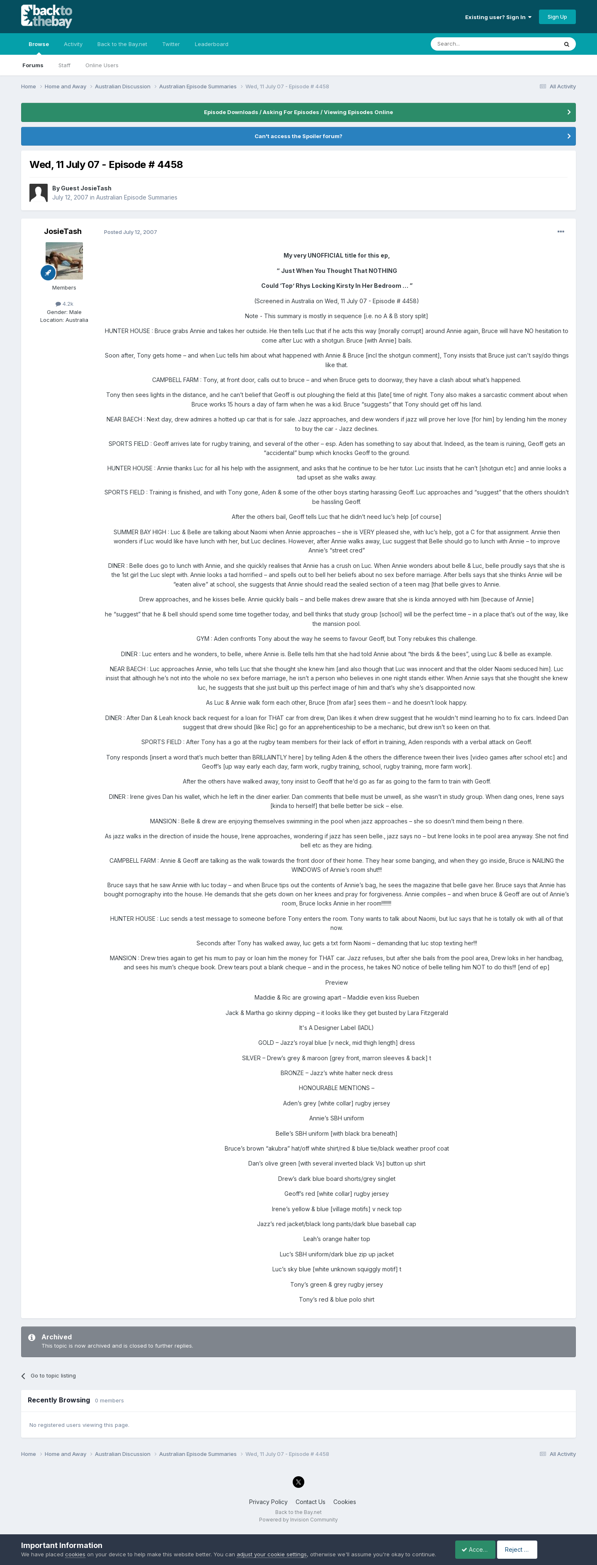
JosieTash (63, 231)
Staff (64, 65)
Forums (33, 65)
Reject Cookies (545, 1545)
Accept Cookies (479, 1545)
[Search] (473, 44)
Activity (73, 44)
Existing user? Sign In (498, 17)
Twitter (171, 44)
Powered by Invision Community (298, 1519)
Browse (39, 48)
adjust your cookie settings (272, 1546)
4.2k (64, 303)
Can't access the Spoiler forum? (298, 136)
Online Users (102, 65)
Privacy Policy (268, 1501)
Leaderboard (211, 44)
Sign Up (557, 16)
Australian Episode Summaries (136, 197)
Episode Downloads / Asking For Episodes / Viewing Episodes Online (298, 112)
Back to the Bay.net (122, 44)
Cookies (344, 1501)
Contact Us (310, 1501)
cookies (75, 1546)
